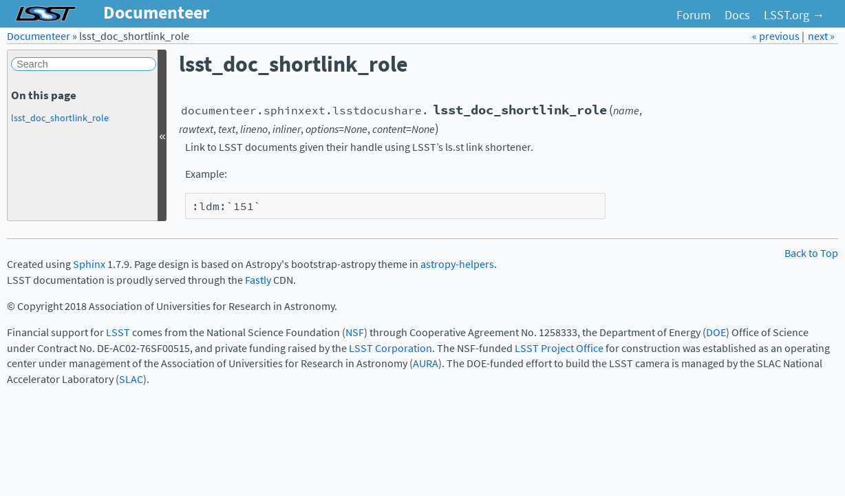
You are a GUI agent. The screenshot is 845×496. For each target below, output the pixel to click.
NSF (354, 332)
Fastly (258, 280)
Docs (737, 15)
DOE (716, 332)
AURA (425, 363)
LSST (118, 332)
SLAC (131, 379)
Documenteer (38, 36)
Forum (693, 15)
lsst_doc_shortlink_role (60, 118)
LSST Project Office (559, 348)
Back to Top (811, 253)
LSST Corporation (390, 348)
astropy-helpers (457, 264)
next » (821, 36)
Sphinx (89, 264)
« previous (777, 36)
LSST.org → (794, 15)
